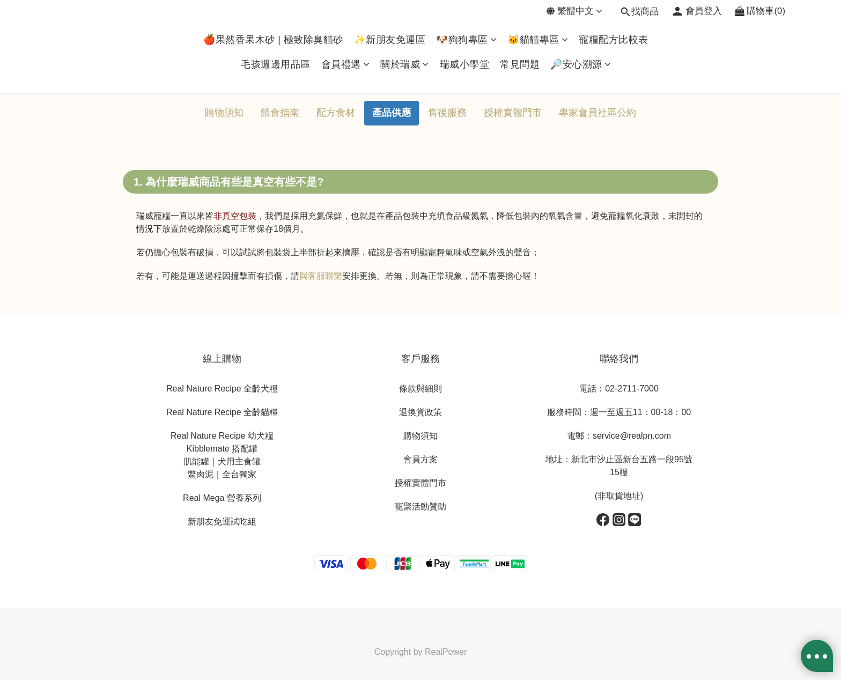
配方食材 (335, 112)
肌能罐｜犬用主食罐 (222, 461)
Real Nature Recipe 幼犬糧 (222, 435)
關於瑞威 (404, 64)
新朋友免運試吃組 (222, 521)
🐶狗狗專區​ (466, 39)
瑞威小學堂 (465, 64)
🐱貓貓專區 (537, 39)
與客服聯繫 (320, 275)
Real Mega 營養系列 (222, 497)
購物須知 (224, 112)
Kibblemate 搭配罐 (222, 448)
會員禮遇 (345, 64)
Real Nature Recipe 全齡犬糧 (222, 388)
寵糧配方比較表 (613, 39)
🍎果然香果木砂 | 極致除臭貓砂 (273, 39)
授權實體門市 (513, 112)
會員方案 (420, 459)
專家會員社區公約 (597, 112)
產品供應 (391, 112)
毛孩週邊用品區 (276, 64)
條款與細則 (420, 388)
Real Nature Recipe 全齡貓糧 (222, 412)
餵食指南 (280, 112)
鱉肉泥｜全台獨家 (222, 474)
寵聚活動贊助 (420, 506)
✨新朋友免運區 (390, 39)
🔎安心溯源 (580, 64)
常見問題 (520, 64)
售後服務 (447, 112)
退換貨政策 (420, 412)
